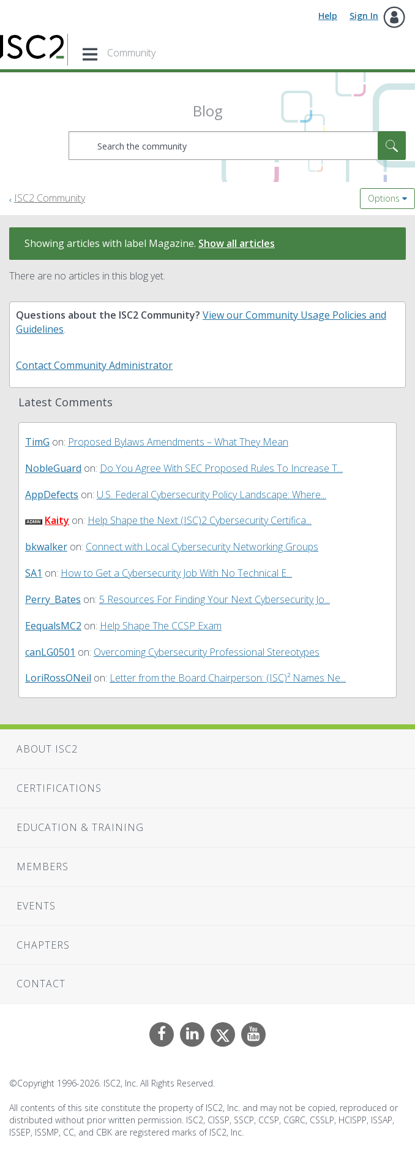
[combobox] (237, 145)
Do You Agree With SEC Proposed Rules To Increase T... (221, 468)
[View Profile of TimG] (37, 442)
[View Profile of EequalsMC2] (53, 625)
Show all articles (236, 243)
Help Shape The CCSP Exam (161, 625)
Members (43, 866)
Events (36, 905)
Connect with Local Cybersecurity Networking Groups (202, 546)
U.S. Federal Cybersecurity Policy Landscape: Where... (211, 494)
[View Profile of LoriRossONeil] (58, 678)
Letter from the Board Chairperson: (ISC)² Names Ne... (228, 678)
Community (131, 52)
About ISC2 (47, 749)
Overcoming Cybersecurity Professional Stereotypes (207, 652)
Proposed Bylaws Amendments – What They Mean (178, 442)
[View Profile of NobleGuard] (53, 468)
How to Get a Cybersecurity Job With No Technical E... (176, 573)
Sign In (364, 15)
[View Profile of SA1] (33, 573)
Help (327, 15)
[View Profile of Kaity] (57, 520)
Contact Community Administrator (94, 365)
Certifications (59, 788)
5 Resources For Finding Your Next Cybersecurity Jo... (214, 599)
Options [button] (384, 198)
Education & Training (80, 827)
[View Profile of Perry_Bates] (53, 599)
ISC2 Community (49, 198)
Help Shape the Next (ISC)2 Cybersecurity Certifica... (200, 520)
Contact (41, 983)
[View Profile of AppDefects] (51, 494)
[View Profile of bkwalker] (46, 546)
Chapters (43, 945)
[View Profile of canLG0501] (50, 652)
